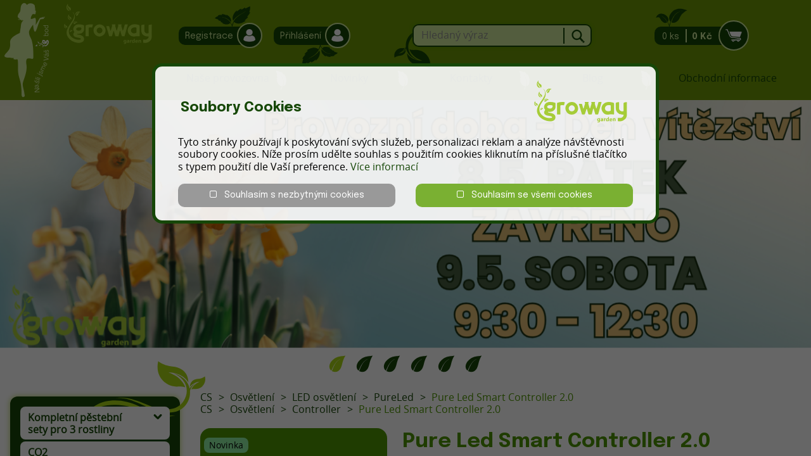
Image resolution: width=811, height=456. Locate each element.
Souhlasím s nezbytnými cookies (287, 195)
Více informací (384, 167)
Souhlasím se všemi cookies (524, 195)
